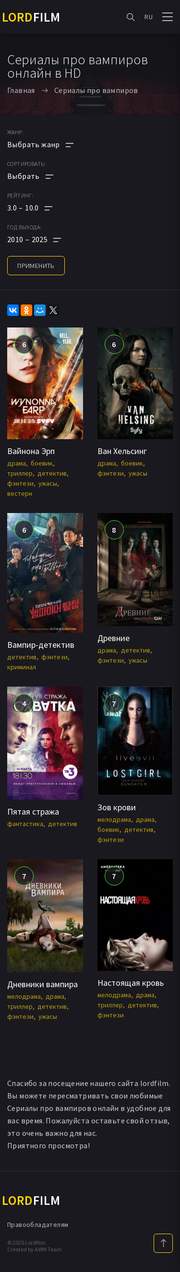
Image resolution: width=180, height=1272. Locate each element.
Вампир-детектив (40, 644)
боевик (42, 463)
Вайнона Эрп (31, 450)
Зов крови (116, 807)
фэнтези (20, 483)
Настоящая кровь (130, 982)
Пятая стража (33, 811)
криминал (21, 667)
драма (16, 463)
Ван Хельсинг (122, 450)
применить (36, 265)
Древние (113, 637)
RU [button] (148, 16)
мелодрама (114, 819)
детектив (52, 473)
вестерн (19, 493)
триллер (20, 473)
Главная (21, 90)
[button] (40, 207)
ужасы (47, 483)
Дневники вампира (42, 984)
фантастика (25, 823)
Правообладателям (37, 1224)
